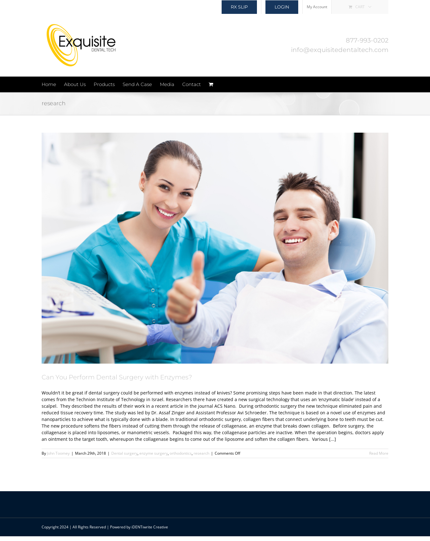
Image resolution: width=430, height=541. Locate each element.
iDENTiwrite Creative (149, 527)
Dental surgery (124, 453)
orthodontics (181, 453)
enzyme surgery (153, 453)
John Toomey (58, 453)
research (201, 453)
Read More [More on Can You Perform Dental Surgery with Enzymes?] (378, 453)
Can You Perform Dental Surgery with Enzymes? (117, 377)
